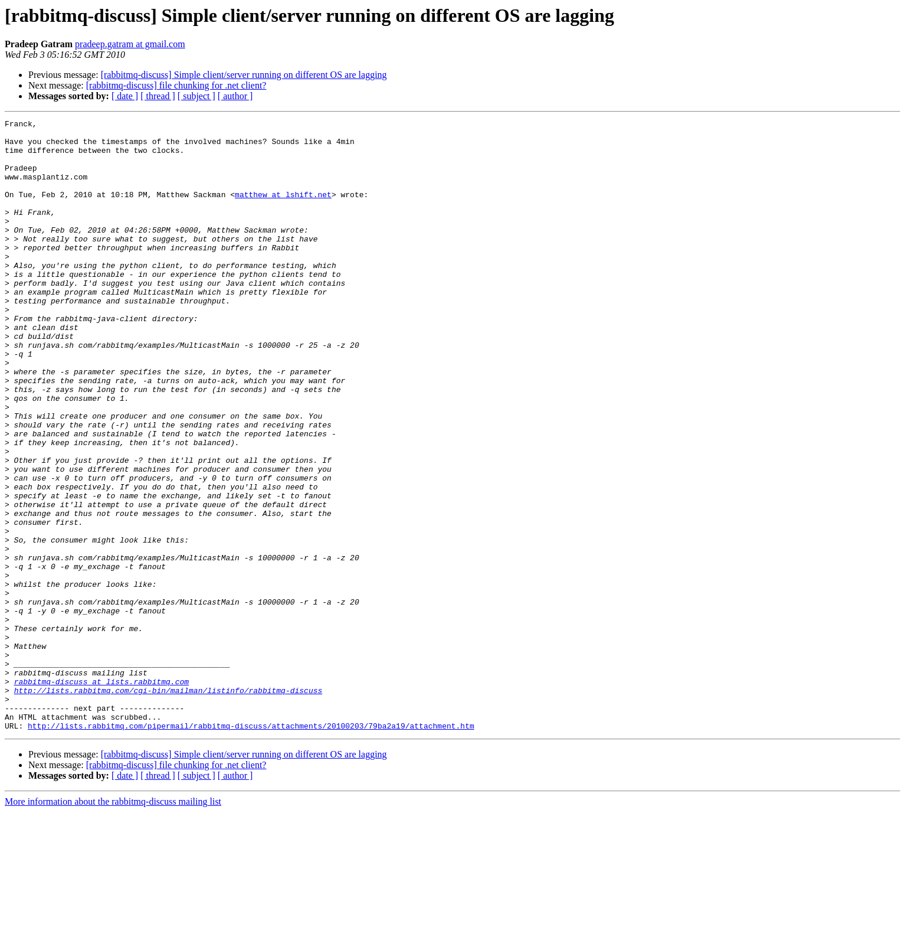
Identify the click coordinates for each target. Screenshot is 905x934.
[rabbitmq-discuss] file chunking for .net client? (176, 85)
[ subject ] (196, 96)
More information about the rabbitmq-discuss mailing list (113, 924)
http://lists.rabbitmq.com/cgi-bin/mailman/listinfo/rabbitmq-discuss (168, 805)
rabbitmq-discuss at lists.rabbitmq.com (101, 794)
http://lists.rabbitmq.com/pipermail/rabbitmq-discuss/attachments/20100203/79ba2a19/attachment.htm (251, 847)
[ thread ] (157, 96)
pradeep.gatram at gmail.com (130, 44)
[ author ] (235, 96)
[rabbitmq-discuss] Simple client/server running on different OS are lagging (244, 75)
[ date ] (125, 96)
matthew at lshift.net (283, 210)
